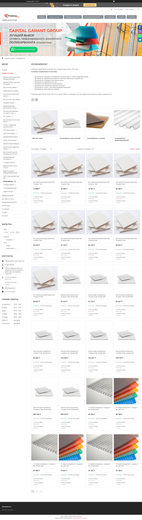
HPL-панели (7, 116)
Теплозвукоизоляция (9, 188)
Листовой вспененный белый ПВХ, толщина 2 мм (71, 183)
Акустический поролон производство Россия (10, 153)
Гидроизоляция (8, 191)
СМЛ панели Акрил (9, 133)
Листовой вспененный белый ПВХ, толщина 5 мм (44, 239)
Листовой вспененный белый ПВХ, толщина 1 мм (44, 183)
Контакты (132, 17)
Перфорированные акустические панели (9, 107)
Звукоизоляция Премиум (11, 143)
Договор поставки (7, 510)
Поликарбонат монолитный (70, 138)
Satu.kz (79, 516)
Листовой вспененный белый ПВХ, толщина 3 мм (99, 183)
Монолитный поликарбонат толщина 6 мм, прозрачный (69, 352)
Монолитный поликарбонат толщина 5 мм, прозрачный (42, 352)
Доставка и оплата (8, 199)
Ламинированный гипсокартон (8, 158)
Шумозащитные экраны (10, 91)
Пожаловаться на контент (80, 518)
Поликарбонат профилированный (122, 139)
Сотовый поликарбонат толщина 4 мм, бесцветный (99, 408)
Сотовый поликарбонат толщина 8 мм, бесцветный (99, 465)
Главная (41, 17)
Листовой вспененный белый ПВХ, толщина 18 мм (44, 296)
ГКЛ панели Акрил (8, 130)
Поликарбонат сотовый (96, 138)
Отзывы (121, 17)
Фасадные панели (8, 103)
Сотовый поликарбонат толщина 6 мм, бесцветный (44, 465)
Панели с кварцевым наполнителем (9, 126)
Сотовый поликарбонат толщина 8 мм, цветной (127, 465)
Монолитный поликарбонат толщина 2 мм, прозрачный (69, 296)
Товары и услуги (54, 17)
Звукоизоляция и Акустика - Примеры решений (12, 78)
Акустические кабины (10, 87)
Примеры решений (72, 17)
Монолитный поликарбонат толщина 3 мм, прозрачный (97, 296)
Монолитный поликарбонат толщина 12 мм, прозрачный (42, 408)
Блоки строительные (9, 140)
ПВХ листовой (37, 138)
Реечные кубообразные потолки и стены (10, 112)
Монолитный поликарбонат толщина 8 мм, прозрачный (97, 352)
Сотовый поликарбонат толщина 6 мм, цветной (72, 465)
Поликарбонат (8, 181)
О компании (110, 17)
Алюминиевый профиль (10, 137)
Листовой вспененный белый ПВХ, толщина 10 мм (126, 239)
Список (138, 149)
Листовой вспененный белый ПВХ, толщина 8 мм (99, 239)
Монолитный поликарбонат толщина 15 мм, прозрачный (70, 408)
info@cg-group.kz (10, 288)
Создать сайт (29, 1)
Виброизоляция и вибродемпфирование (10, 172)
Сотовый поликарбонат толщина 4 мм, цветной (127, 408)
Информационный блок (92, 17)
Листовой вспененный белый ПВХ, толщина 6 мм (71, 239)
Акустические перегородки (11, 99)
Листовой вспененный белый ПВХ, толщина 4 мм (126, 183)
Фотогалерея (6, 205)
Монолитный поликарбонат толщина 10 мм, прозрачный (125, 352)
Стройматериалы (8, 185)
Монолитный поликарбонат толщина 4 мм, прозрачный (124, 296)
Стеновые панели (8, 162)
